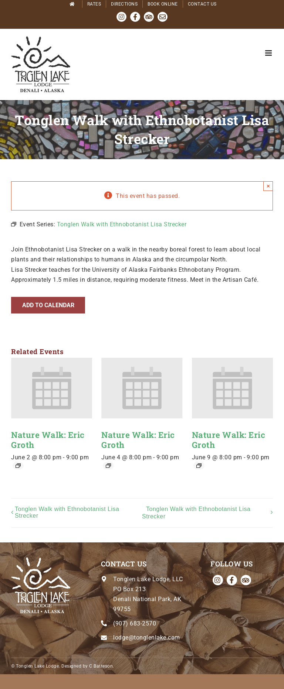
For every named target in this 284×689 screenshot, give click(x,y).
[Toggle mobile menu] (269, 53)
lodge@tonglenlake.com (146, 637)
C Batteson (101, 666)
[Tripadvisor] (246, 580)
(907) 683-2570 (134, 623)
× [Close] (268, 186)
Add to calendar (48, 305)
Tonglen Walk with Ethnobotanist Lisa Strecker (67, 512)
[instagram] (218, 580)
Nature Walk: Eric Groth (48, 439)
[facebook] (232, 580)
